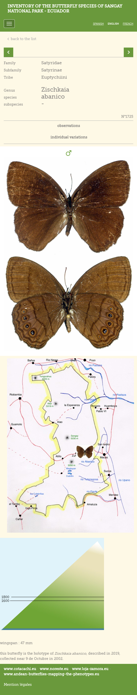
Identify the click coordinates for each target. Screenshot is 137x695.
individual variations (68, 137)
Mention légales (18, 685)
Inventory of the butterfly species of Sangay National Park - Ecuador (65, 8)
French (128, 23)
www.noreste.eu (54, 669)
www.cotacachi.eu (20, 669)
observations (68, 126)
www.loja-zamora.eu (90, 669)
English (113, 23)
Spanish (98, 23)
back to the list (21, 39)
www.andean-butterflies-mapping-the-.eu (51, 674)
